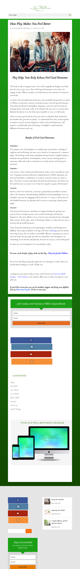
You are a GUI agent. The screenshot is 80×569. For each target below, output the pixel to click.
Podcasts (65, 558)
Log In (48, 561)
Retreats (30, 561)
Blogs (57, 558)
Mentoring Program (23, 289)
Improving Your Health (58, 496)
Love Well (15, 380)
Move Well (40, 28)
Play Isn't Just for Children (58, 253)
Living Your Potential (57, 486)
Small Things (16, 395)
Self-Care (14, 391)
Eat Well (14, 372)
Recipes (13, 387)
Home (11, 558)
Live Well (33, 28)
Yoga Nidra (39, 558)
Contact (39, 561)
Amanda (14, 28)
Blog (28, 28)
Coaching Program (24, 558)
